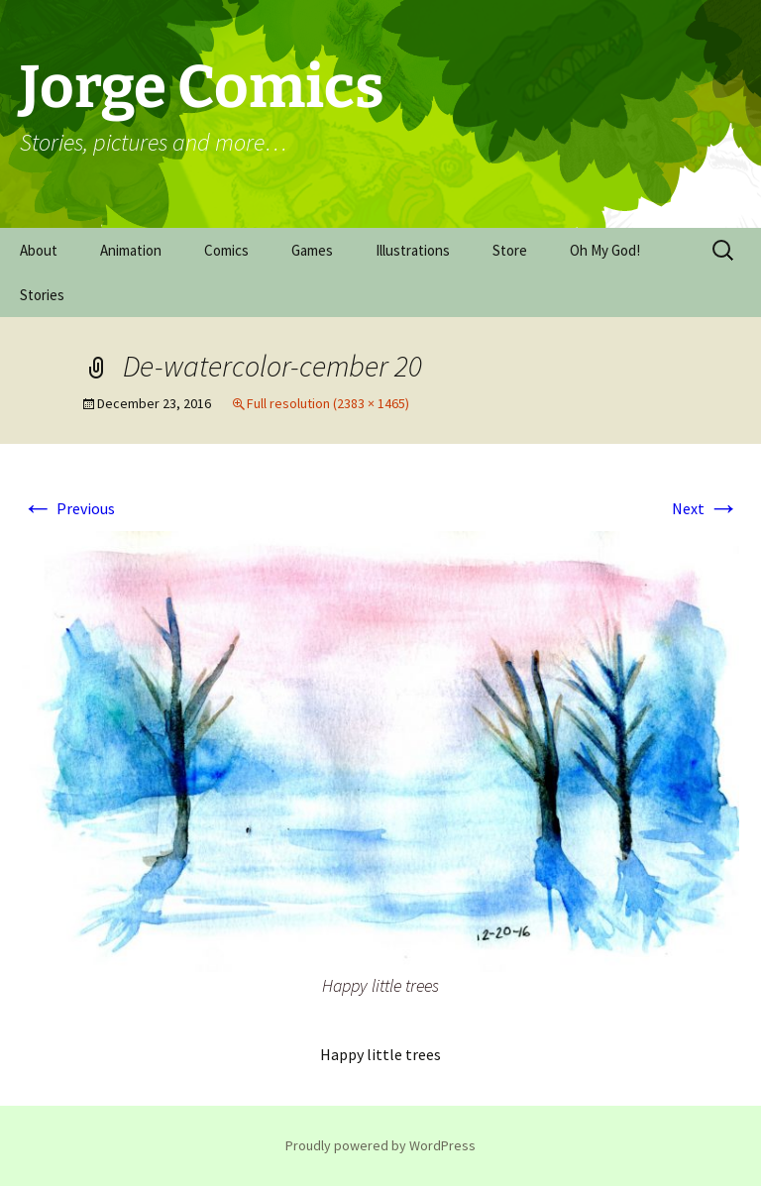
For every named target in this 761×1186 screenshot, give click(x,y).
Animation (131, 250)
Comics (226, 250)
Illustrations (413, 250)
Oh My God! (605, 250)
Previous (68, 508)
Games (312, 250)
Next (705, 508)
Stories (42, 294)
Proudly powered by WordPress (380, 1145)
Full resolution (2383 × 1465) (328, 403)
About (38, 250)
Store (509, 250)
